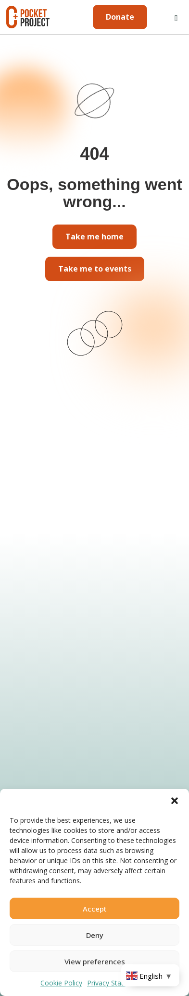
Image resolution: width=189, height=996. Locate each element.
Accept (95, 908)
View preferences (94, 961)
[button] (174, 801)
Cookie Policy (61, 982)
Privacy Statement (115, 982)
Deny (94, 935)
